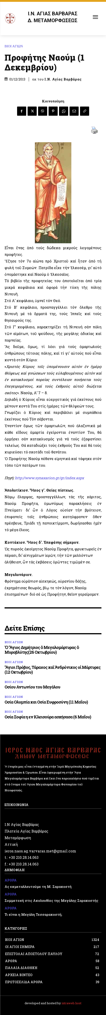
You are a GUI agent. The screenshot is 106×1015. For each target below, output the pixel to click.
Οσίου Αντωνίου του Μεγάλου (32, 687)
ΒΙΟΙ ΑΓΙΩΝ (15, 46)
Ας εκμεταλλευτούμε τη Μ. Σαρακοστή (38, 886)
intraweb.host (71, 1003)
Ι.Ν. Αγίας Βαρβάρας (63, 79)
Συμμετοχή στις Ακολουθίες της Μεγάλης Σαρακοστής (51, 900)
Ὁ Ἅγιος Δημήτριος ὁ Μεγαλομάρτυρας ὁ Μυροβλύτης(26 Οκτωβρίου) (42, 650)
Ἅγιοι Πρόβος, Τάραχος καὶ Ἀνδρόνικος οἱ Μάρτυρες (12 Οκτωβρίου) (53, 669)
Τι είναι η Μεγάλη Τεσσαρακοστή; (33, 914)
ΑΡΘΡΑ (11, 880)
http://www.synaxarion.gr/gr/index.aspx (49, 477)
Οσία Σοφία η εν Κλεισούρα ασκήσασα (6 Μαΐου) (48, 717)
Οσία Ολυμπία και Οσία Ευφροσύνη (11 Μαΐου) (46, 702)
